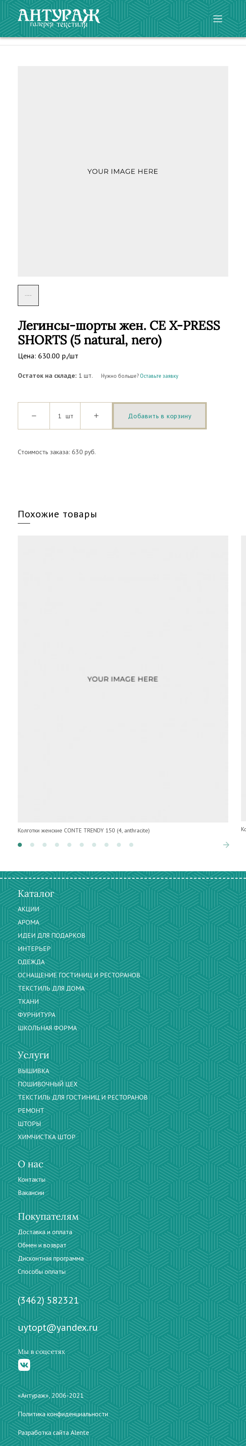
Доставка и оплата (45, 1232)
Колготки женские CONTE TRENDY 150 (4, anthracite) (84, 830)
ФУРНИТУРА (36, 1014)
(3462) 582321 (48, 1300)
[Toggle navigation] (217, 19)
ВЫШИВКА (33, 1071)
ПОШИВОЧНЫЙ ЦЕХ (48, 1084)
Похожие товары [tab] (57, 513)
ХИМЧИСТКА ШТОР (47, 1137)
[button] (20, 845)
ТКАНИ (28, 1001)
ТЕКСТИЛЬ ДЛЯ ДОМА (51, 988)
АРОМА (28, 922)
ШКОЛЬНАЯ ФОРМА (47, 1028)
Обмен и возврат (42, 1245)
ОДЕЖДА (31, 962)
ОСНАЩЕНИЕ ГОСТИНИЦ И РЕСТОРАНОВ (79, 975)
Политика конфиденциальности (63, 1414)
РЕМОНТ (31, 1110)
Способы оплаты (42, 1271)
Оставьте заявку (159, 375)
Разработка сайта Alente (53, 1432)
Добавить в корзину (159, 416)
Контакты (31, 1179)
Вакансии (31, 1192)
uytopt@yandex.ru (58, 1327)
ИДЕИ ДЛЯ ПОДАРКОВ (51, 935)
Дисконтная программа (51, 1258)
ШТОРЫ (29, 1123)
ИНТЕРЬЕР (34, 948)
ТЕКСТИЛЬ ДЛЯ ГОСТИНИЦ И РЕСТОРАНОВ (83, 1097)
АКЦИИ (28, 909)
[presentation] (226, 845)
